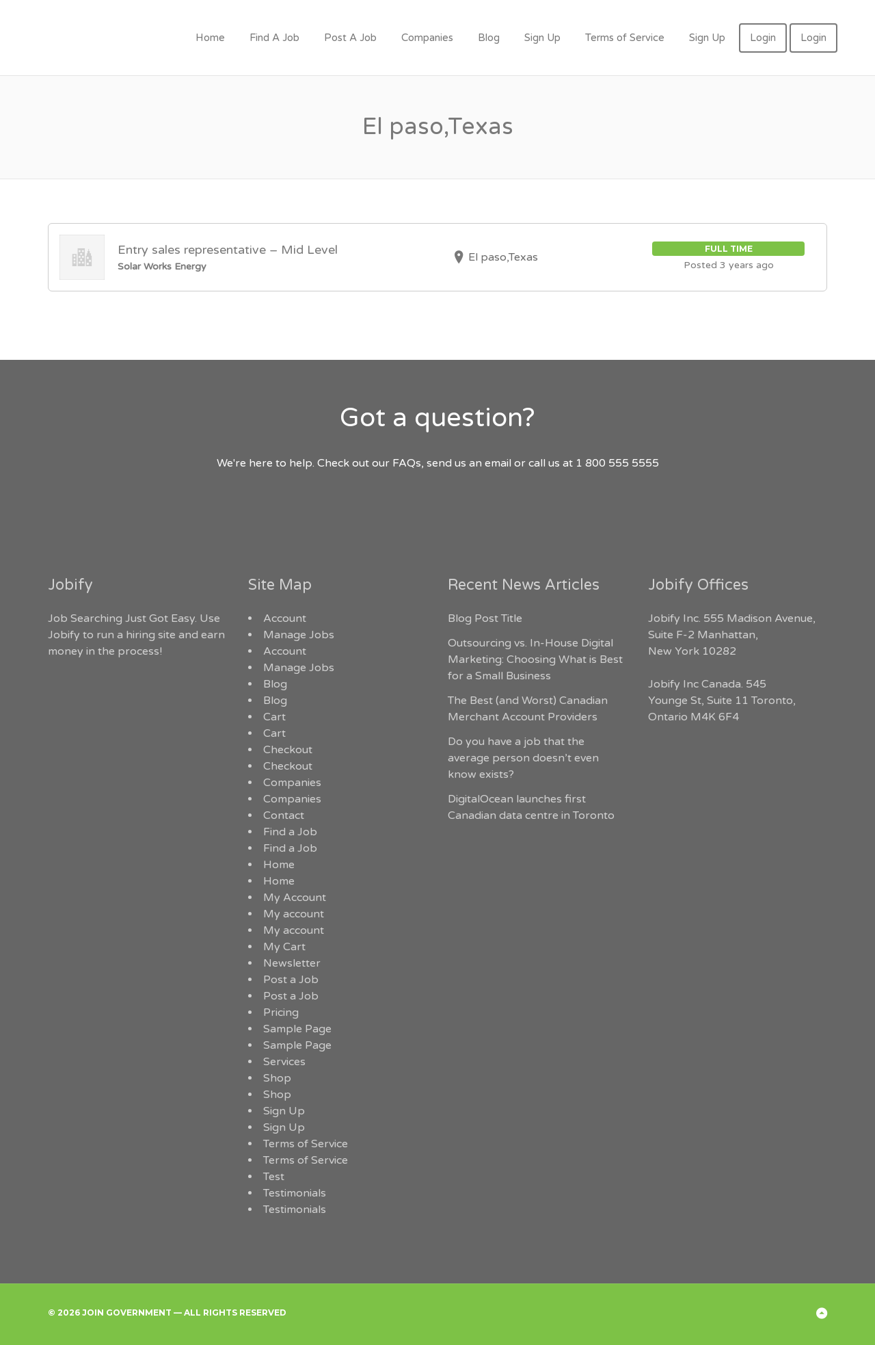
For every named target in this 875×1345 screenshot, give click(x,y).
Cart (274, 717)
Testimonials (294, 1193)
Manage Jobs (298, 635)
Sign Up (542, 37)
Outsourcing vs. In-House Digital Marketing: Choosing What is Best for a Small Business (535, 659)
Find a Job (290, 832)
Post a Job (291, 980)
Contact (283, 815)
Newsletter (292, 963)
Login (763, 37)
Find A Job (274, 37)
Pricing (281, 1012)
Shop (277, 1078)
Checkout (287, 750)
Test (273, 1177)
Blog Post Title (485, 618)
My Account (294, 897)
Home (210, 37)
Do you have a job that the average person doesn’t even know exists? (523, 758)
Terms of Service (624, 37)
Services (284, 1062)
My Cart (284, 947)
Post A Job (350, 37)
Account (284, 618)
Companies (427, 37)
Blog (489, 37)
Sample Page (297, 1029)
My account (293, 914)
